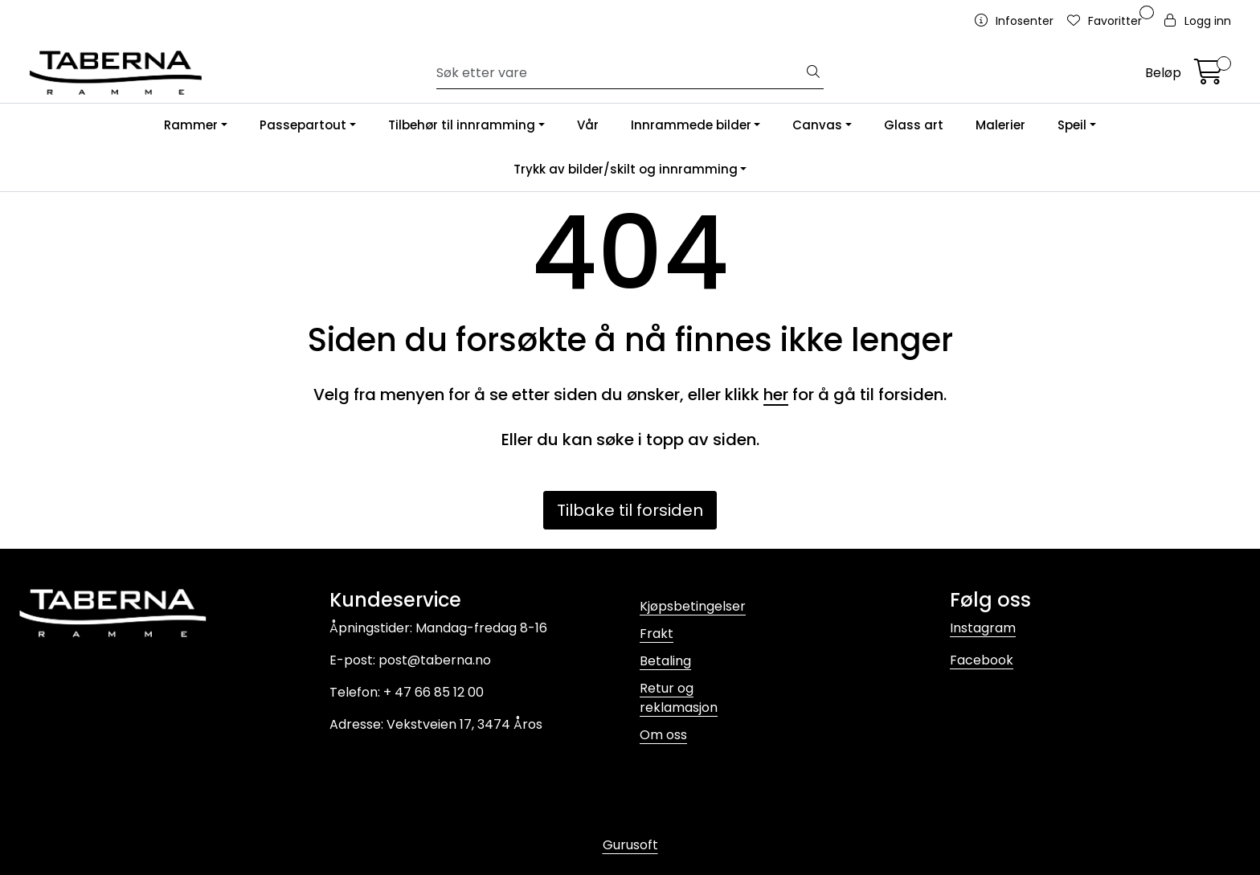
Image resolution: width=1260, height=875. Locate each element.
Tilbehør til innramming (461, 125)
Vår (588, 125)
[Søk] (620, 73)
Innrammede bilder (691, 125)
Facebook (981, 660)
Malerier (1000, 125)
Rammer (191, 125)
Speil (1072, 125)
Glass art (913, 125)
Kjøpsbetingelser (693, 606)
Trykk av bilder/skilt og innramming (625, 169)
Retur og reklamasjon (679, 698)
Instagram (983, 628)
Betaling (665, 661)
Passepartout (303, 125)
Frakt (656, 633)
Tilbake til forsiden (630, 510)
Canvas (817, 125)
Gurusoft (630, 845)
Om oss (663, 735)
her (775, 394)
